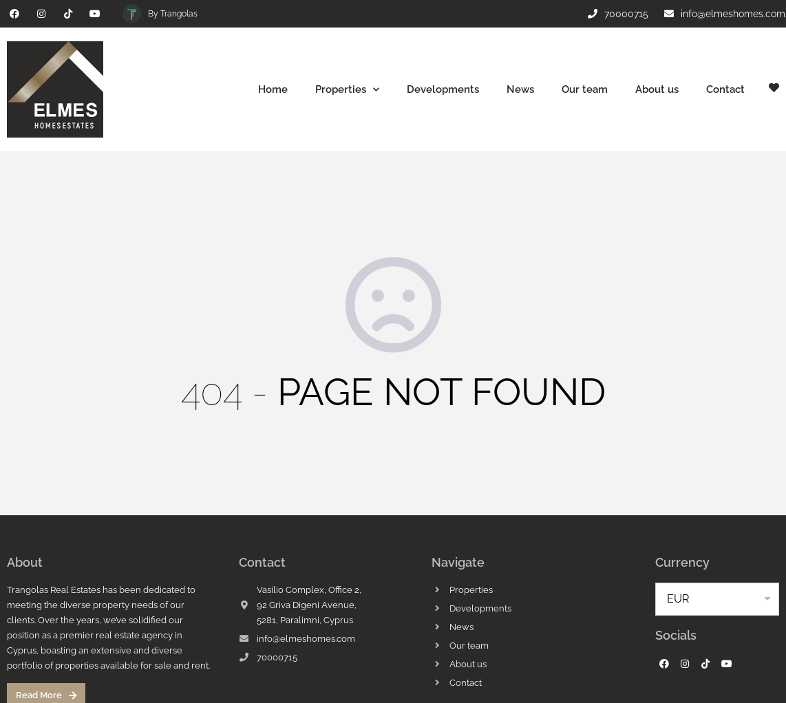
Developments (443, 89)
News (520, 89)
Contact (725, 89)
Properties (347, 89)
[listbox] (717, 599)
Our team (585, 89)
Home (273, 89)
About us (657, 89)
